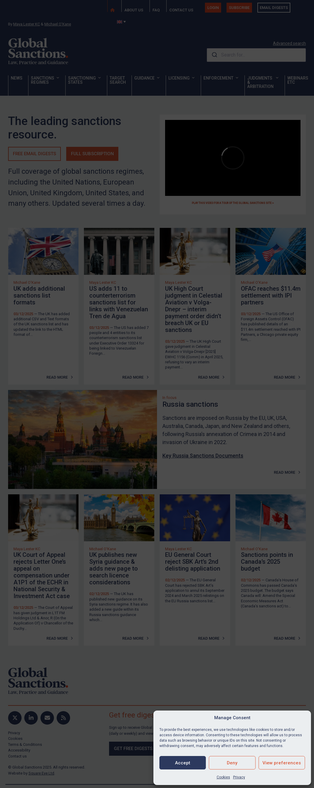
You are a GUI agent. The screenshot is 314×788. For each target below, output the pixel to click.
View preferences (281, 763)
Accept (182, 763)
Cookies (223, 777)
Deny (232, 763)
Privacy (239, 777)
